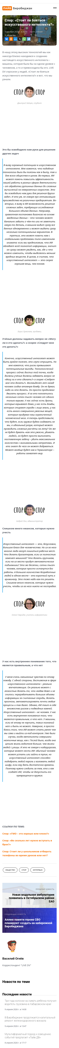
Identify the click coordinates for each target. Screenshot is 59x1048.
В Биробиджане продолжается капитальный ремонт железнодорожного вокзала (30, 1019)
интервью (37, 870)
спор (24, 870)
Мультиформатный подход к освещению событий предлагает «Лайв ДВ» (28, 1036)
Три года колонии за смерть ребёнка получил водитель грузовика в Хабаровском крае (30, 1002)
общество (11, 35)
